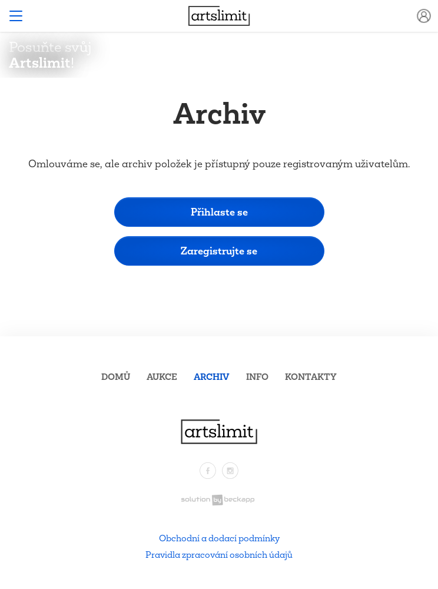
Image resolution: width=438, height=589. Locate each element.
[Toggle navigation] (16, 16)
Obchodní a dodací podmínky (219, 538)
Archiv (212, 376)
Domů (115, 376)
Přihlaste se (219, 212)
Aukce (162, 376)
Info (257, 376)
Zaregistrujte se (219, 250)
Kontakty (311, 376)
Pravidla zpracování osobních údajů (219, 554)
